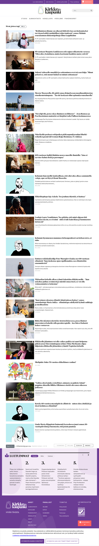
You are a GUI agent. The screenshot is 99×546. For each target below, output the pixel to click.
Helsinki (45, 507)
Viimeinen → (88, 445)
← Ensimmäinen (59, 445)
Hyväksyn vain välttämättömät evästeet (62, 541)
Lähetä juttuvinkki (62, 2)
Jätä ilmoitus (50, 2)
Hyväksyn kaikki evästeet (32, 541)
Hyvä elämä (31, 510)
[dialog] (49, 537)
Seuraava (79, 445)
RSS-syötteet (32, 525)
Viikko (42, 456)
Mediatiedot (62, 510)
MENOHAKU (88, 2)
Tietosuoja (62, 513)
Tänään (34, 456)
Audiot (30, 519)
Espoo (45, 510)
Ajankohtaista (32, 507)
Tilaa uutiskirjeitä (64, 516)
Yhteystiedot (63, 507)
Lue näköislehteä (38, 2)
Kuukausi (50, 456)
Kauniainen (46, 513)
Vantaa (45, 516)
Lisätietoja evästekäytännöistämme (24, 535)
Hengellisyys (32, 516)
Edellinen (70, 445)
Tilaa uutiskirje (74, 2)
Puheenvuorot (32, 513)
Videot (30, 522)
